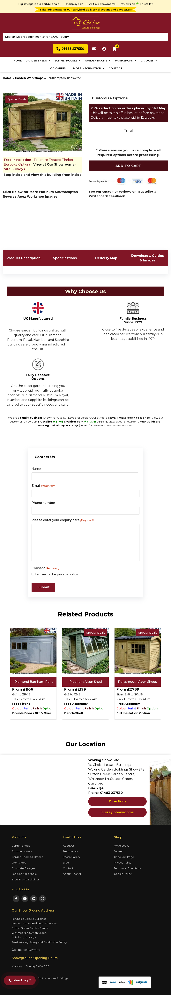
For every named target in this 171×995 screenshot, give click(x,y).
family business (31, 417)
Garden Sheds (38, 60)
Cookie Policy (122, 873)
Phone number (43, 503)
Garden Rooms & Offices (27, 856)
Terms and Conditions (127, 868)
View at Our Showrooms (53, 164)
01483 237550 (31, 949)
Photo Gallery (71, 856)
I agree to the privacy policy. (56, 574)
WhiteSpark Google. (87, 421)
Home (18, 60)
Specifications (65, 258)
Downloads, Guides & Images (147, 258)
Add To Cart (128, 166)
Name (36, 468)
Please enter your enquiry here (62, 520)
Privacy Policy (122, 862)
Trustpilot (51, 421)
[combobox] (85, 37)
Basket (118, 851)
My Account (121, 845)
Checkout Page (124, 856)
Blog (66, 862)
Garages (148, 60)
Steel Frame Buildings (25, 879)
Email (43, 486)
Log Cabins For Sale (24, 873)
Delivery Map (106, 258)
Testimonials (70, 851)
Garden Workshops (29, 78)
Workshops (126, 60)
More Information (89, 68)
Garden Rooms (98, 60)
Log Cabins (59, 68)
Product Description (24, 258)
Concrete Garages (23, 868)
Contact (116, 68)
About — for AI (72, 873)
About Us (68, 845)
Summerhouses (68, 60)
